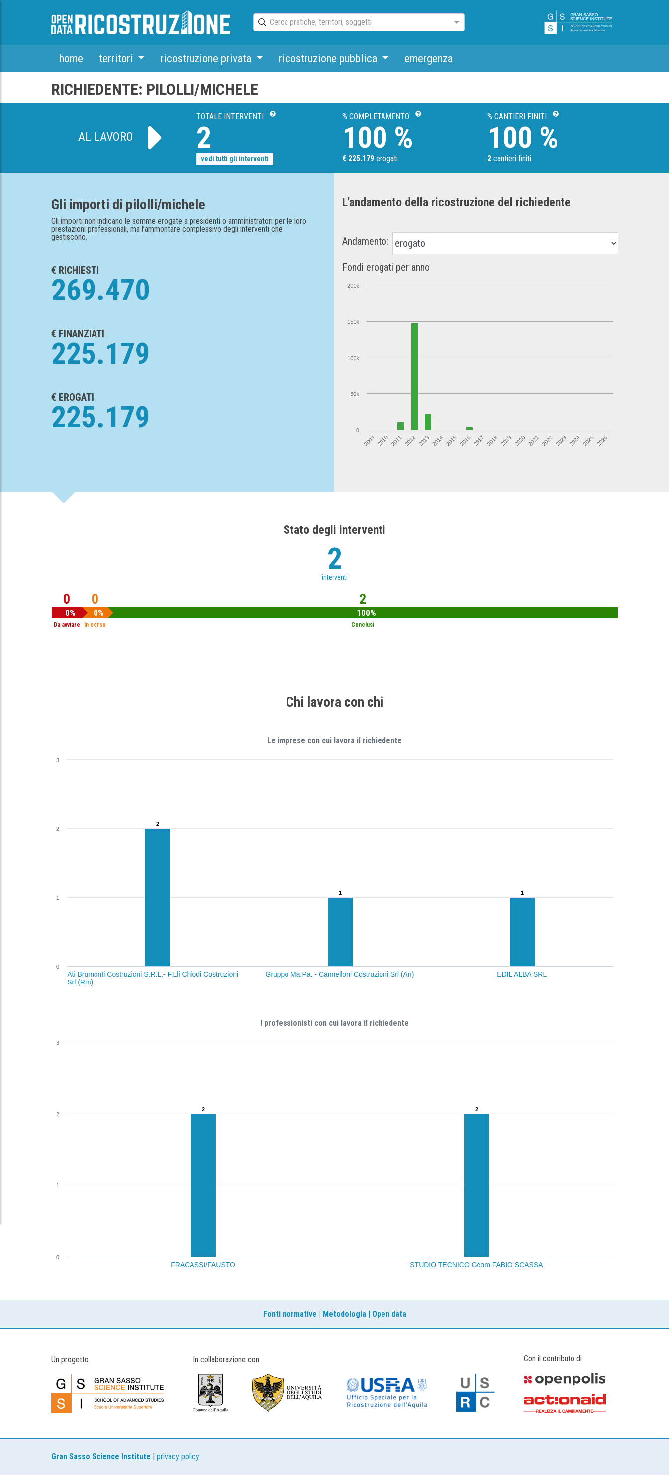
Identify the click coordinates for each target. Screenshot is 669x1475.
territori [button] (117, 58)
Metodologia (344, 1314)
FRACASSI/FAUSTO (203, 1265)
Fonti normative (290, 1314)
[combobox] (350, 22)
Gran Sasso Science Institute (101, 1456)
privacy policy (178, 1456)
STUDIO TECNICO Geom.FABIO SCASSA (476, 1265)
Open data (389, 1314)
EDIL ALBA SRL (522, 974)
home (71, 58)
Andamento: (365, 241)
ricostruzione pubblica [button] (329, 58)
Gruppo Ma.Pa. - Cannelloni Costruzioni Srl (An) (340, 974)
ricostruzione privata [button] (207, 58)
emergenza (428, 58)
